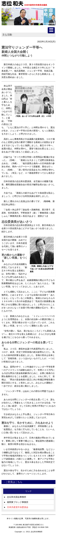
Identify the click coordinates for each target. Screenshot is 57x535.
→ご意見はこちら (12, 482)
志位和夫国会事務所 (15, 497)
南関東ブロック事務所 (16, 502)
